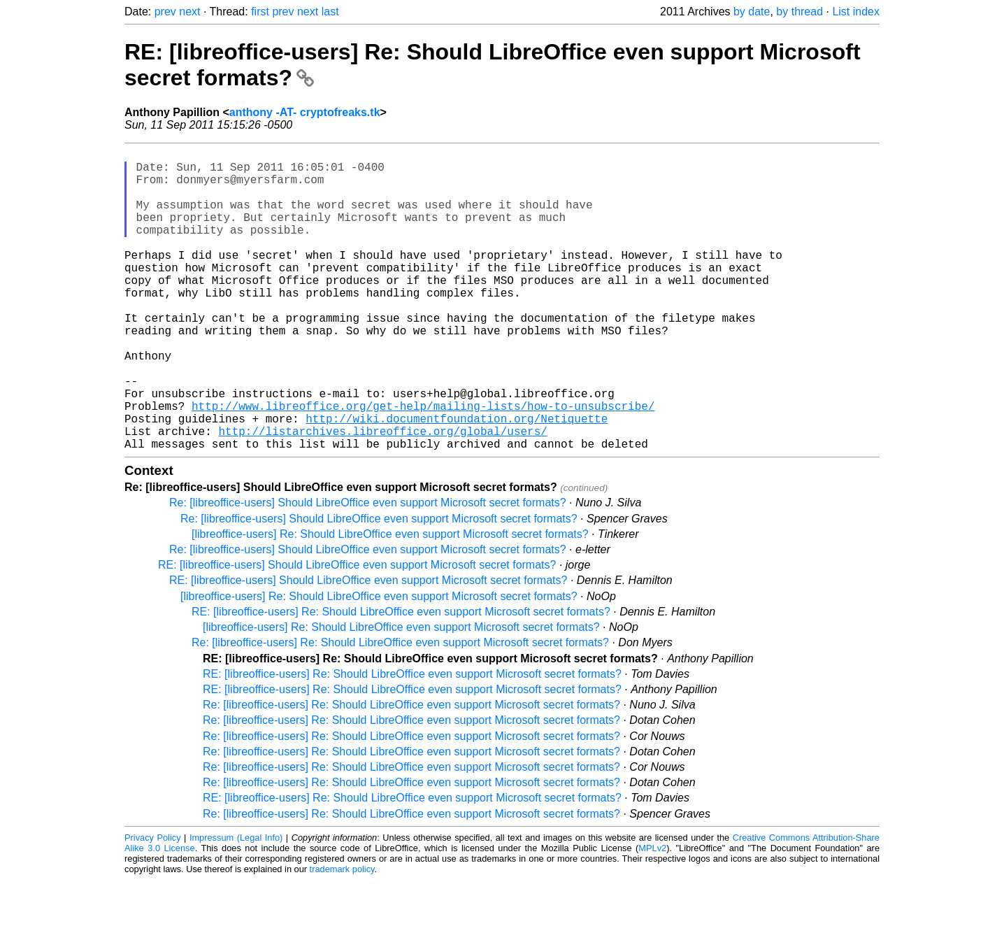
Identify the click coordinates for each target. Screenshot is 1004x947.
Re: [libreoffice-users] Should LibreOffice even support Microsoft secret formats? (367, 570)
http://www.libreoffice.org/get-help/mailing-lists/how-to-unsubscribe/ (423, 464)
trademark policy (342, 936)
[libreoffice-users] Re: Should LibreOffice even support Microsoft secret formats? (390, 601)
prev (165, 11)
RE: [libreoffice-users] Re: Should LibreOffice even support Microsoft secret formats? (401, 679)
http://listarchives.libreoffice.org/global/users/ (382, 495)
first (260, 11)
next (189, 11)
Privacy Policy (152, 904)
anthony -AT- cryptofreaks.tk (304, 112)
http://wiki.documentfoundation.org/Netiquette (457, 479)
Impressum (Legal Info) (235, 904)
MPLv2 (652, 915)
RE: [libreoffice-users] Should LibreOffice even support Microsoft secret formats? (357, 632)
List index (856, 11)
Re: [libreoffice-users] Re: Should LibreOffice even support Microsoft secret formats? (400, 709)
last (330, 11)
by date (751, 11)
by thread (799, 11)
